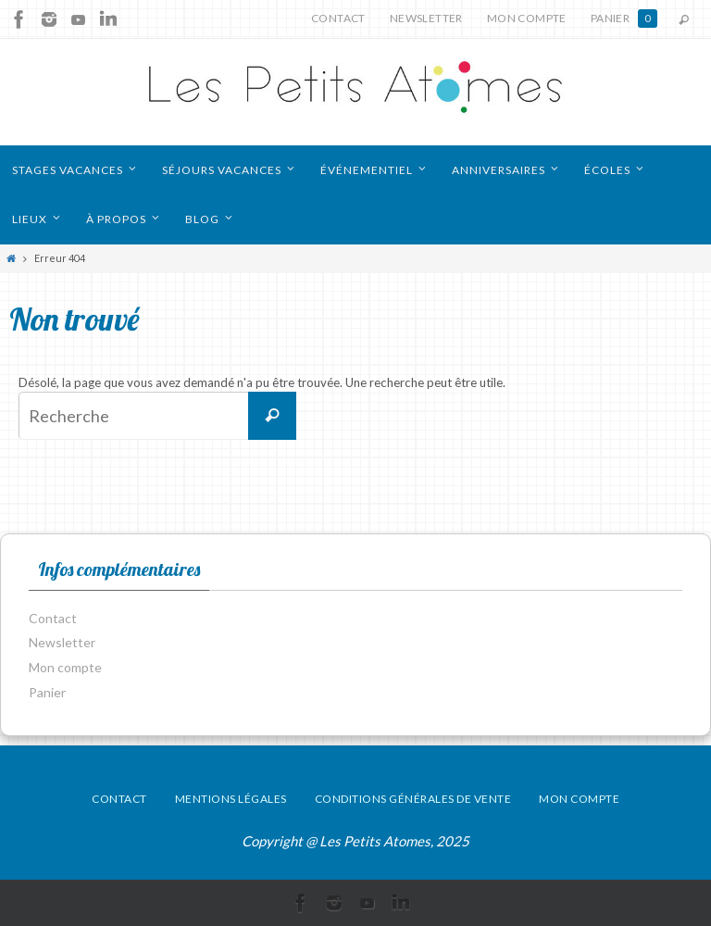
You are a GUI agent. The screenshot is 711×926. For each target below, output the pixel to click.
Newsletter (426, 18)
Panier (624, 18)
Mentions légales (231, 799)
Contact (338, 18)
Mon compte (527, 18)
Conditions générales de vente (413, 799)
